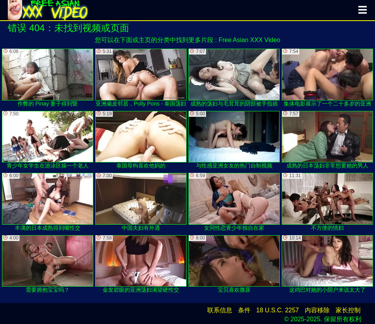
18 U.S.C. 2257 (277, 310)
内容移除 (317, 310)
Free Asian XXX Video (249, 40)
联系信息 (219, 310)
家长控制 (348, 310)
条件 (244, 310)
